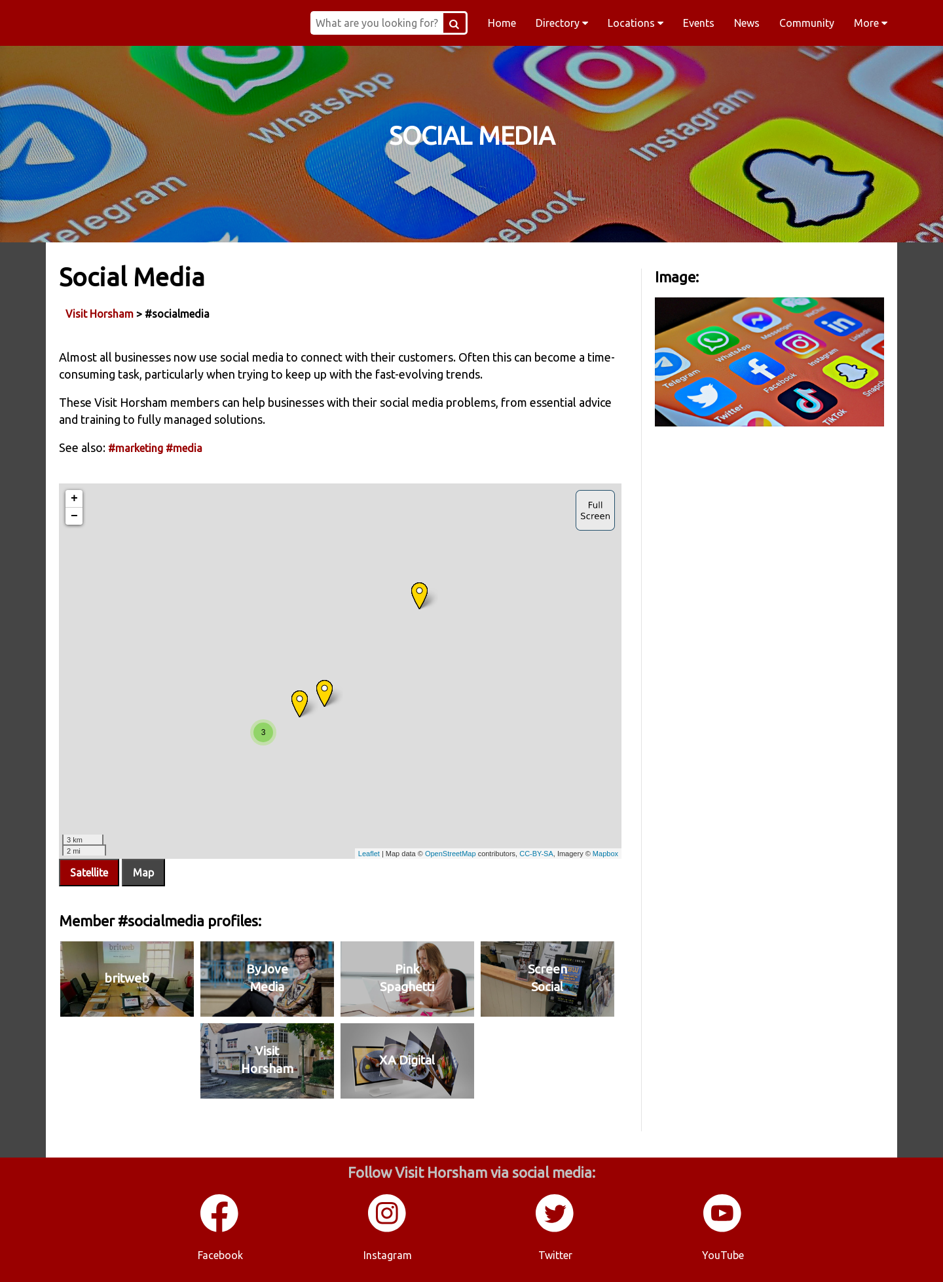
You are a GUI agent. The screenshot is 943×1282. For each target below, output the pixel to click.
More (870, 23)
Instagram (387, 1255)
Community (806, 23)
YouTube (723, 1255)
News (747, 23)
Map (143, 872)
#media (184, 448)
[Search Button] (454, 23)
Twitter (555, 1255)
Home (502, 23)
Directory (562, 23)
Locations (635, 23)
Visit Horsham (99, 314)
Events (698, 23)
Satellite (89, 872)
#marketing (135, 448)
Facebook (220, 1255)
